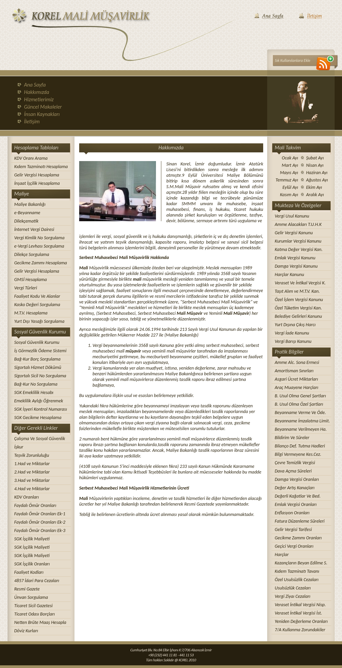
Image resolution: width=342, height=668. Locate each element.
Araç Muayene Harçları (296, 387)
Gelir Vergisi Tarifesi (293, 529)
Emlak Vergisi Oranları (296, 504)
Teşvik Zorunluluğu (31, 455)
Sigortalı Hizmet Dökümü (37, 367)
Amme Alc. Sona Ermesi (297, 362)
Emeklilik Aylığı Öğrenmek (38, 401)
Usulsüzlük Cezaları (293, 588)
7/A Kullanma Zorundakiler (300, 630)
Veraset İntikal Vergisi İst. (298, 613)
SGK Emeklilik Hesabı (33, 392)
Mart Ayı (290, 165)
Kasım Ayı (289, 194)
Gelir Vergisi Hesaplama (36, 175)
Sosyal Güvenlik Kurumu (36, 342)
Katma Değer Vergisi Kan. (299, 249)
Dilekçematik (26, 221)
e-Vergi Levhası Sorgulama (39, 246)
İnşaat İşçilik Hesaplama (37, 183)
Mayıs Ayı (289, 172)
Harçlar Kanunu (289, 274)
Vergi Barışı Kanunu (293, 341)
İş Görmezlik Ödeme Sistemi (40, 351)
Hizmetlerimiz (39, 99)
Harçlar (282, 554)
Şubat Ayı (315, 158)
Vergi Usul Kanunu (292, 216)
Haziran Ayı (317, 172)
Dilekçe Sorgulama (31, 254)
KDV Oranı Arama (31, 158)
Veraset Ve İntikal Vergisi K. (300, 283)
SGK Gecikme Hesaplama (37, 417)
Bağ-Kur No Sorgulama (35, 384)
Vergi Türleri (25, 288)
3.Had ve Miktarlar (32, 480)
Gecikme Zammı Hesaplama (40, 263)
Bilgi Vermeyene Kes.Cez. (298, 454)
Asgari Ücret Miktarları (296, 379)
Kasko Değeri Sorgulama (37, 304)
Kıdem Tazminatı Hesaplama (41, 166)
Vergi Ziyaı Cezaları (293, 596)
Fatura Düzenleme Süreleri (300, 521)
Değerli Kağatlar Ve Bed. (298, 496)
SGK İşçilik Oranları (32, 564)
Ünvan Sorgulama (31, 597)
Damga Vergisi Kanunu (296, 266)
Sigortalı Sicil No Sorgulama (40, 376)
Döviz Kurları (26, 631)
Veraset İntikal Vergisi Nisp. (300, 605)
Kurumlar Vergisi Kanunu (298, 241)
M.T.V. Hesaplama (31, 313)
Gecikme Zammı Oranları (298, 538)
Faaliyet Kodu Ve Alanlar (37, 296)
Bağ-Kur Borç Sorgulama (37, 359)
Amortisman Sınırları (294, 371)
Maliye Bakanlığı (30, 204)
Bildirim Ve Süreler (292, 437)
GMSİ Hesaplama (30, 279)
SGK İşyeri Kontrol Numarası (40, 409)
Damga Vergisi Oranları (297, 479)
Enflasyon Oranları (292, 513)
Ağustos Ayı (317, 180)
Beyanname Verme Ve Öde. (300, 412)
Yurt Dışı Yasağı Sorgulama (39, 321)
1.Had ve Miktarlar (32, 463)
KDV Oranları (26, 497)
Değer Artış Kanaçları (295, 488)
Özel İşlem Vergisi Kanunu (299, 299)
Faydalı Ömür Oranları (35, 505)
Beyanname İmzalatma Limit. (302, 421)
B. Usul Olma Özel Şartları (299, 404)
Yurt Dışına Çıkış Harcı (295, 324)
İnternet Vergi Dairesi (34, 229)
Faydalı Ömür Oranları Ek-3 (39, 530)
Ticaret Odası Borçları (34, 614)
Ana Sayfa (35, 85)
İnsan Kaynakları (42, 114)
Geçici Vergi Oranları (294, 546)
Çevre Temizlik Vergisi (295, 462)
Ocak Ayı (290, 158)
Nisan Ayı (315, 165)
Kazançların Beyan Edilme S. (301, 563)
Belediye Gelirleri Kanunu (298, 316)
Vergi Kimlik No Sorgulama (39, 238)
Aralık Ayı (315, 194)
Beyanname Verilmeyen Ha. (301, 429)
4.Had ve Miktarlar (32, 489)
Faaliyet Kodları (29, 572)
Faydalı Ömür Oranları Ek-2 (39, 522)
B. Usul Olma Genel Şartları (300, 396)
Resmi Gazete (27, 589)
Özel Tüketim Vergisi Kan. (298, 308)
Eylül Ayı (290, 187)
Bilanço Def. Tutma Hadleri (300, 446)
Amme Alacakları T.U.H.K (298, 224)
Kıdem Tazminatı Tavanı (297, 571)
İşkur (18, 447)
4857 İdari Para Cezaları (36, 580)
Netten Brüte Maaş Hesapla (40, 622)
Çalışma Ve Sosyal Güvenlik (39, 438)
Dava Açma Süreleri (293, 471)
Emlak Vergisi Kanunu (295, 258)
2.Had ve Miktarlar (32, 472)
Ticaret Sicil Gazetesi (33, 606)
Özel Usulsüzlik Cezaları (297, 579)
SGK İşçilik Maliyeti (32, 539)
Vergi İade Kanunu (292, 333)
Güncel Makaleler (43, 107)
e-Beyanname (27, 213)
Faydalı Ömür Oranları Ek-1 (39, 514)
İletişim (32, 121)
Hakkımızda (36, 92)
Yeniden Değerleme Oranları (301, 621)
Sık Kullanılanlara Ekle (292, 60)
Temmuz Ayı (287, 180)
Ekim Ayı (314, 187)
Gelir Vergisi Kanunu (294, 233)
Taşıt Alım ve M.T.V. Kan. (297, 291)
